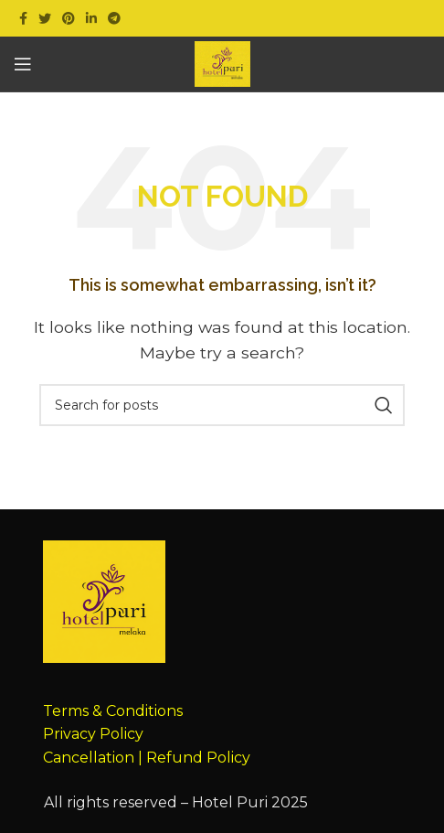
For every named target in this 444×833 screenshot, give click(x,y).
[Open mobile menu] (23, 64)
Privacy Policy (93, 733)
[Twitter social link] (45, 18)
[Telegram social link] (114, 18)
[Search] (222, 405)
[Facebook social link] (23, 18)
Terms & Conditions (113, 711)
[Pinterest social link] (68, 18)
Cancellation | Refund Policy (146, 757)
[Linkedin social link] (91, 18)
